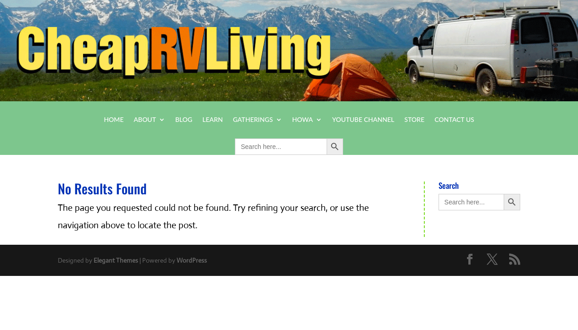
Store (415, 119)
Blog (183, 119)
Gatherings (253, 119)
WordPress (192, 260)
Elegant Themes (116, 260)
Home (113, 119)
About (145, 119)
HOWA (302, 119)
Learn (212, 119)
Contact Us (454, 119)
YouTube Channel (363, 119)
